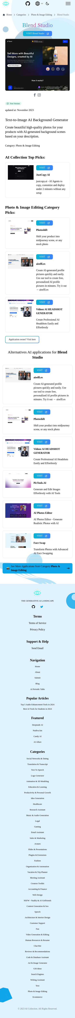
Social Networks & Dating (37, 758)
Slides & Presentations (37, 849)
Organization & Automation (37, 866)
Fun (37, 929)
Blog (37, 683)
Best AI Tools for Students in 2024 (37, 709)
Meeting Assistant (37, 878)
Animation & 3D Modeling (37, 781)
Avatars (37, 844)
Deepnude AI (37, 725)
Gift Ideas (37, 969)
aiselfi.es (40, 263)
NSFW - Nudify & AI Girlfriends (37, 900)
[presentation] (47, 3)
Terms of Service (37, 623)
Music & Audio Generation (37, 815)
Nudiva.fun (37, 730)
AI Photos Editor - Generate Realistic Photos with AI (48, 521)
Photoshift (41, 230)
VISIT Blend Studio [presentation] (37, 33)
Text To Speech (37, 770)
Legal (37, 821)
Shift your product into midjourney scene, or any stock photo (49, 240)
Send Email (37, 648)
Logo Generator (37, 776)
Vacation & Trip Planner (37, 872)
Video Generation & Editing (37, 934)
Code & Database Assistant (37, 957)
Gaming (37, 827)
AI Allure (37, 742)
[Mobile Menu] (68, 3)
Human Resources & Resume (37, 940)
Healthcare (37, 804)
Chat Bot (37, 946)
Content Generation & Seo (37, 906)
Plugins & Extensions (37, 855)
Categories (19, 15)
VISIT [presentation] (44, 167)
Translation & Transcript (37, 764)
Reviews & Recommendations (37, 951)
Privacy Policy (37, 629)
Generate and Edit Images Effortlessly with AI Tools (47, 491)
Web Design (37, 895)
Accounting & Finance (37, 889)
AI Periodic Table (37, 689)
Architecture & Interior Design (37, 917)
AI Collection (31, 1009)
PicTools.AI (40, 482)
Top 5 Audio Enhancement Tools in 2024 (37, 704)
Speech (37, 912)
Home (7, 15)
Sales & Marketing (37, 838)
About (37, 672)
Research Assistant (37, 810)
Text (37, 986)
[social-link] (28, 3)
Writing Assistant (37, 980)
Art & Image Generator (37, 963)
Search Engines (37, 974)
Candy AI (37, 736)
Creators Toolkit (37, 883)
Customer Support (37, 923)
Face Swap (39, 543)
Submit (37, 678)
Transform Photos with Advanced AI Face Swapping (51, 551)
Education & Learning (37, 787)
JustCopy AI (43, 174)
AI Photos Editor (43, 513)
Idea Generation (37, 798)
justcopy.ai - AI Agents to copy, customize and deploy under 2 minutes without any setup (51, 187)
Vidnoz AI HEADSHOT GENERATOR (49, 311)
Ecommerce (37, 997)
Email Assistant (37, 832)
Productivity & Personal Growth (37, 793)
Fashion (37, 861)
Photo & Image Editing (41, 15)
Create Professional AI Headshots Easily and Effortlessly (47, 323)
